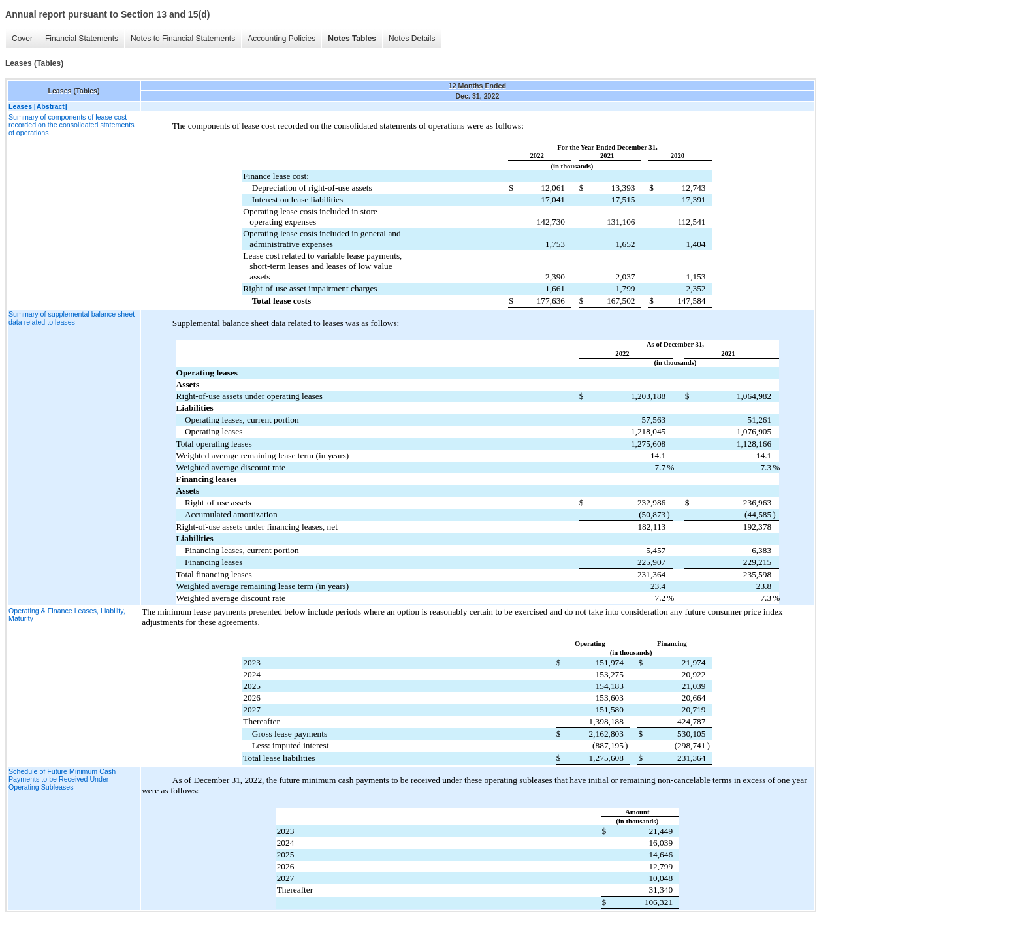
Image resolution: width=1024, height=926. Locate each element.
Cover (22, 38)
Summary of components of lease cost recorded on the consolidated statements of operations (71, 124)
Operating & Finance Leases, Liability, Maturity (66, 614)
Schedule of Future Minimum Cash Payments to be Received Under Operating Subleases (62, 779)
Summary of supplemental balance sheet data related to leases (71, 318)
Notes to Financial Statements (183, 38)
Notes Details (412, 38)
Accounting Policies (281, 38)
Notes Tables (352, 38)
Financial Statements (81, 38)
